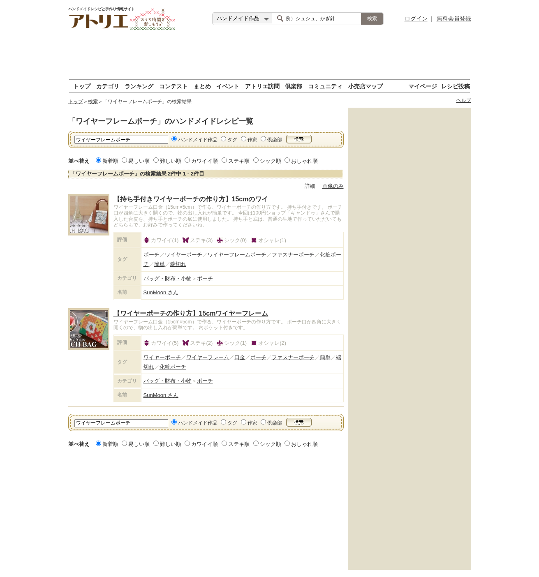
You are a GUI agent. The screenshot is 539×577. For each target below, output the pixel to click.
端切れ (178, 264)
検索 (93, 101)
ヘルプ (463, 100)
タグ (232, 140)
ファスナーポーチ (293, 255)
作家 (252, 140)
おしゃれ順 (304, 161)
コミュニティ (325, 86)
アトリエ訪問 (262, 86)
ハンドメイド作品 (197, 140)
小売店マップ (365, 86)
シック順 (270, 161)
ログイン (416, 18)
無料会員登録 (454, 18)
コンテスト (173, 86)
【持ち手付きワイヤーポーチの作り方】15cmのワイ (190, 199)
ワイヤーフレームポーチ (237, 255)
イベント (227, 86)
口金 (239, 357)
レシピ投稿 (455, 86)
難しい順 (170, 161)
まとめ (202, 86)
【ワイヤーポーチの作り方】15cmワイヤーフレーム (190, 313)
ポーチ (151, 255)
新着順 (110, 161)
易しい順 (139, 161)
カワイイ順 (204, 161)
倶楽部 (293, 86)
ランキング (139, 86)
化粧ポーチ (173, 367)
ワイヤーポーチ (183, 255)
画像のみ (333, 186)
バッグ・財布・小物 (167, 278)
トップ (81, 86)
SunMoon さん (160, 292)
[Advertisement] (269, 55)
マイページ (422, 86)
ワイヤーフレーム (207, 357)
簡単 (159, 264)
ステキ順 (239, 161)
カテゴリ (107, 86)
